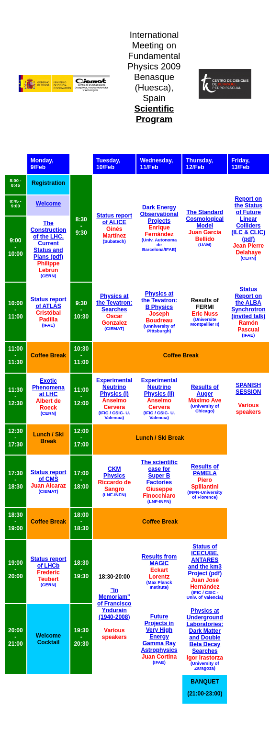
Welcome (48, 203)
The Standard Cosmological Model (205, 219)
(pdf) (248, 239)
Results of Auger (205, 390)
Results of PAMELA (205, 470)
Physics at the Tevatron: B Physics (159, 300)
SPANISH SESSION (248, 388)
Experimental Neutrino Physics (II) (159, 387)
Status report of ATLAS (49, 302)
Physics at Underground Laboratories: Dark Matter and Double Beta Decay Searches (204, 630)
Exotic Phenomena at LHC (48, 387)
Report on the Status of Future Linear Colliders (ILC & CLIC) (249, 215)
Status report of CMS (49, 475)
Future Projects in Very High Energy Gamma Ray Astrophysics (159, 633)
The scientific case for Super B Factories (159, 472)
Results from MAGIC (159, 560)
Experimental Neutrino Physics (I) (114, 387)
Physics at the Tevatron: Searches (114, 303)
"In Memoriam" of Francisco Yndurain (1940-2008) (114, 603)
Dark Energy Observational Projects (159, 214)
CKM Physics (114, 472)
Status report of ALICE (114, 219)
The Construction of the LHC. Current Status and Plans (49, 240)
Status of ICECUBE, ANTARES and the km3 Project (204, 560)
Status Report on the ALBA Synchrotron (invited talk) (248, 302)
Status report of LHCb (49, 562)
